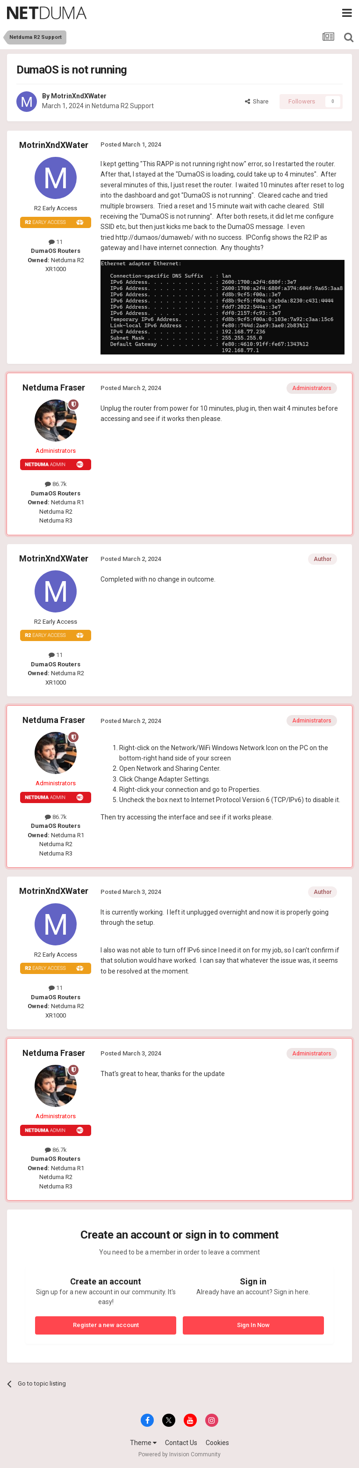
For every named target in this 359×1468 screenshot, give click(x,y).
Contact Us (181, 1442)
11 (56, 241)
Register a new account (106, 1324)
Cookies (217, 1442)
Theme (143, 1442)
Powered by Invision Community (179, 1454)
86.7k (56, 483)
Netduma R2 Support (123, 106)
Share (256, 101)
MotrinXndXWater (79, 96)
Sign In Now (253, 1324)
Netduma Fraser (53, 387)
